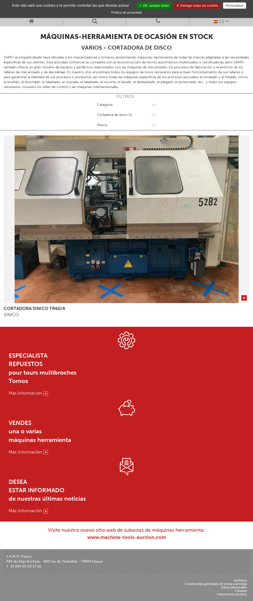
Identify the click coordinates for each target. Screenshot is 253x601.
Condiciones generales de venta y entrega (216, 584)
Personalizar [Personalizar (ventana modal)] (234, 5)
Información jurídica (232, 594)
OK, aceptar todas (154, 5)
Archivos (240, 580)
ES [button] (221, 21)
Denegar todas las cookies (197, 5)
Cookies (241, 591)
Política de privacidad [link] (126, 12)
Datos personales (234, 587)
